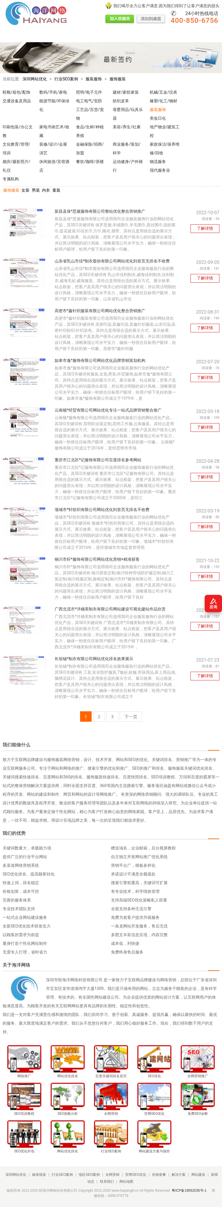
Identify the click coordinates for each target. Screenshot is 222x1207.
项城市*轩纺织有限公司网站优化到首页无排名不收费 (102, 509)
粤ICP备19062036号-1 (189, 1191)
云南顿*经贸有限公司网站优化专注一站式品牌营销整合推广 (108, 410)
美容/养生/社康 (126, 127)
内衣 (46, 190)
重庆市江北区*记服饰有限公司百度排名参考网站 (98, 460)
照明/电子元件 (89, 92)
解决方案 (171, 35)
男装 (36, 190)
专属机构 (11, 179)
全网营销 (104, 35)
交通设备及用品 (17, 101)
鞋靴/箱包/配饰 (16, 92)
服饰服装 (118, 79)
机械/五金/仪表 (163, 92)
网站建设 (190, 35)
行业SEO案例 (54, 35)
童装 (56, 190)
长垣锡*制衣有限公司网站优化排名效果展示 (94, 658)
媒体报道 (30, 35)
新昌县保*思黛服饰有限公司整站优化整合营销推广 (100, 211)
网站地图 (126, 1182)
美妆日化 (158, 118)
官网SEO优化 (128, 35)
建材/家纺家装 (126, 92)
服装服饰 (94, 79)
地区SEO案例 (81, 35)
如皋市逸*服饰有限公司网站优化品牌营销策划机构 (100, 360)
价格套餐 (151, 35)
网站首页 (11, 35)
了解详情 (205, 228)
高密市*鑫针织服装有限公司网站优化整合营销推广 (100, 310)
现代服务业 (160, 170)
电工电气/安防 (89, 101)
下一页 (130, 716)
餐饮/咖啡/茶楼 (90, 161)
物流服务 (158, 161)
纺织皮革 (121, 101)
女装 (25, 190)
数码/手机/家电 (53, 92)
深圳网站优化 (35, 79)
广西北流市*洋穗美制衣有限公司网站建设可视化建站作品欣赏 (110, 609)
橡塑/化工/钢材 (163, 101)
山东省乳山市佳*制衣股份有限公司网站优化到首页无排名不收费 (112, 261)
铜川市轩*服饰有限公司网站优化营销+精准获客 (97, 559)
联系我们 (107, 1182)
